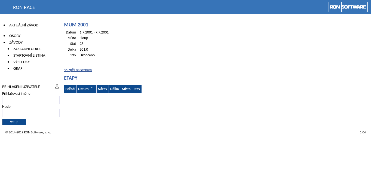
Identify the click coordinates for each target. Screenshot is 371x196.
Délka (114, 89)
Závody (16, 42)
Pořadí (70, 89)
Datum (83, 89)
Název (102, 89)
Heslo (6, 106)
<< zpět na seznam (78, 70)
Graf (17, 68)
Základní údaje (27, 48)
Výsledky (21, 61)
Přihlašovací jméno (16, 93)
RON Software (33, 132)
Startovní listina (29, 55)
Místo (126, 89)
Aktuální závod (23, 25)
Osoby (15, 35)
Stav (137, 89)
